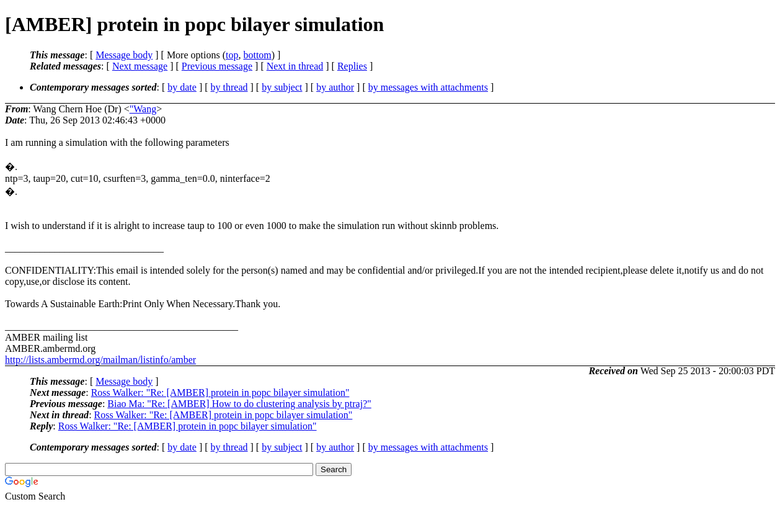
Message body (124, 55)
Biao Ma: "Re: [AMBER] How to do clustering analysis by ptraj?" (239, 403)
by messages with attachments (428, 87)
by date (182, 87)
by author (335, 87)
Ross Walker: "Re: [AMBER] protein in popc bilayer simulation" (220, 392)
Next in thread (295, 66)
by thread (229, 87)
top (232, 55)
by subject (282, 87)
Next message (139, 66)
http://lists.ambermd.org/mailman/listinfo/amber (100, 359)
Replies (352, 66)
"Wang (143, 109)
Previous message (217, 66)
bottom (257, 55)
